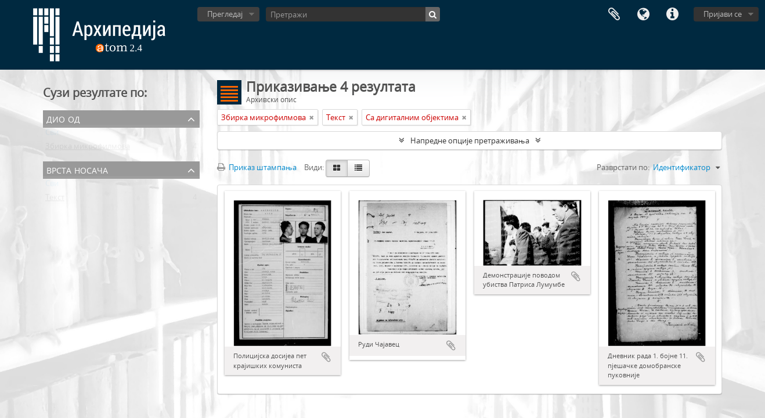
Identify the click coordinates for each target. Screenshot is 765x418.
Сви (52, 134)
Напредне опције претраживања (469, 140)
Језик (643, 14)
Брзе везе (672, 14)
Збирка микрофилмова (87, 148)
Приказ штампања (257, 167)
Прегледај (225, 14)
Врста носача (77, 169)
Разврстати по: (623, 167)
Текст (54, 199)
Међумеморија (614, 14)
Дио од (63, 118)
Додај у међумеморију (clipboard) (326, 357)
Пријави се (722, 14)
